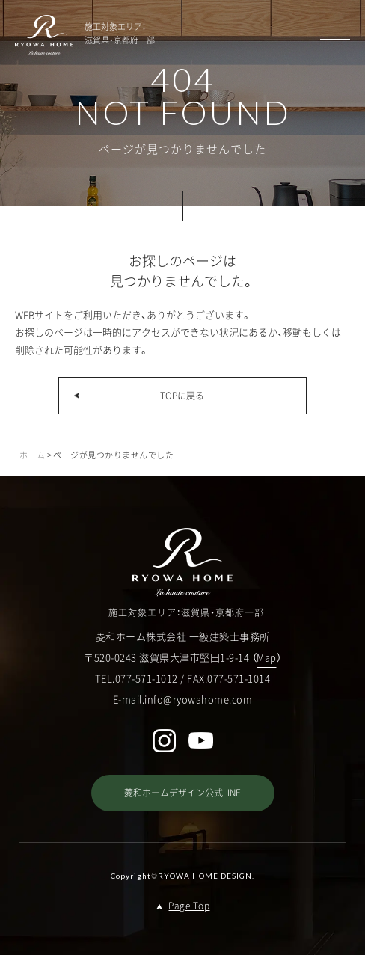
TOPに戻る (182, 395)
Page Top (188, 905)
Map (267, 657)
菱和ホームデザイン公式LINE (182, 792)
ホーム (32, 455)
